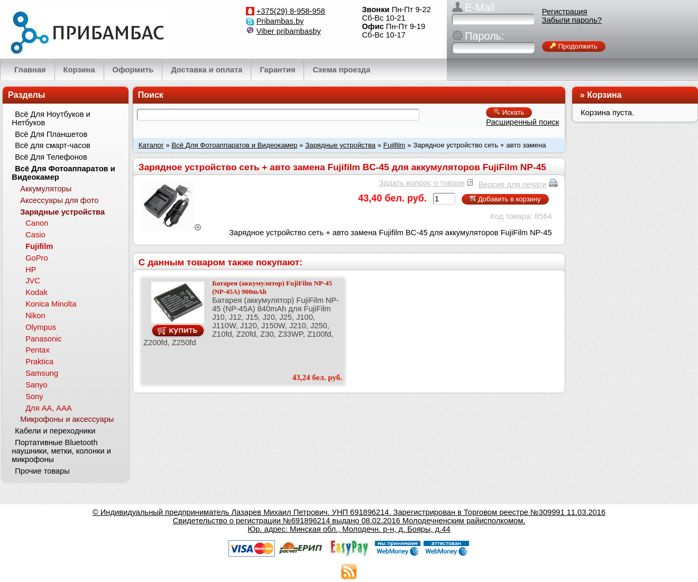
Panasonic (43, 339)
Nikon (35, 315)
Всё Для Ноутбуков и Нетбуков (51, 118)
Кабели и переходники (55, 431)
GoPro (36, 258)
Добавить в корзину (505, 199)
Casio (35, 234)
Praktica (39, 361)
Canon (36, 223)
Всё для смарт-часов (52, 145)
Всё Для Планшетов (51, 134)
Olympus (40, 327)
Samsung (41, 373)
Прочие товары (42, 471)
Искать (509, 112)
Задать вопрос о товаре (421, 183)
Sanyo (36, 385)
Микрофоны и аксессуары (67, 419)
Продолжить (574, 46)
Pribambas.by (280, 21)
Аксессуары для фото (59, 200)
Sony (34, 396)
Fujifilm (394, 145)
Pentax (37, 350)
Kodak (36, 292)
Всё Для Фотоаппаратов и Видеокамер (234, 145)
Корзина (604, 94)
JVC (32, 280)
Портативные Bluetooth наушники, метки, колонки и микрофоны (61, 451)
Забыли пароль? (572, 20)
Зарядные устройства (340, 145)
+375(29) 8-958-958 (290, 11)
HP (30, 269)
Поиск (150, 94)
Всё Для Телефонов (51, 157)
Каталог (151, 145)
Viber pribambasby (288, 31)
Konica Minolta (50, 304)
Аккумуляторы (45, 188)
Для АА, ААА (48, 408)
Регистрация (564, 11)
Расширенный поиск (522, 122)
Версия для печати (513, 184)
